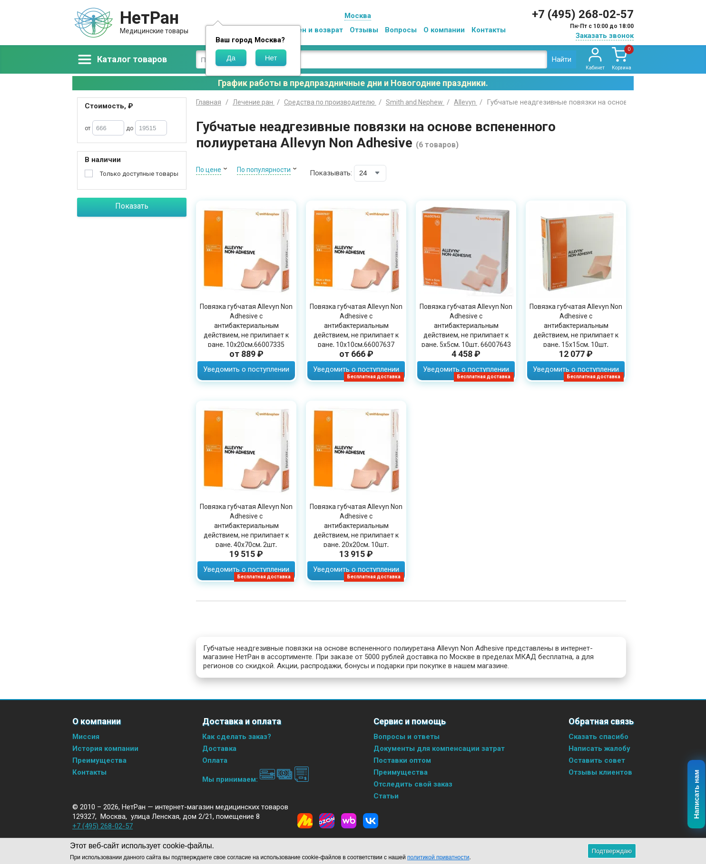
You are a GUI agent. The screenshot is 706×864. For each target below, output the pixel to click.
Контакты (488, 30)
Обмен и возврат (313, 30)
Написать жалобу (599, 748)
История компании (105, 748)
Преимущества (99, 760)
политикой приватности (438, 857)
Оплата (214, 760)
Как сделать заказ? (236, 736)
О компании (444, 30)
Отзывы (364, 30)
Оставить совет (597, 760)
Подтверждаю (612, 850)
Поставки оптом (402, 760)
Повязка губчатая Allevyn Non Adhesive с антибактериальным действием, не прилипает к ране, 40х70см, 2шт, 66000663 (246, 530)
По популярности (264, 169)
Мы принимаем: (255, 779)
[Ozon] (326, 820)
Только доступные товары (139, 173)
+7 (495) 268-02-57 (583, 14)
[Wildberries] (348, 820)
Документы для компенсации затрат (439, 748)
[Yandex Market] (305, 820)
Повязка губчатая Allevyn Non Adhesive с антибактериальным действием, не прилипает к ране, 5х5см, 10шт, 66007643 (466, 325)
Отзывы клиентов (600, 772)
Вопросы (401, 30)
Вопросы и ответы (406, 736)
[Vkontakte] (370, 820)
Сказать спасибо (598, 736)
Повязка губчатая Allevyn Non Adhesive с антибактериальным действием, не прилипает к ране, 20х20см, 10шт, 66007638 (356, 530)
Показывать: (331, 173)
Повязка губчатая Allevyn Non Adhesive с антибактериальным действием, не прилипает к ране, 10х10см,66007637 (356, 325)
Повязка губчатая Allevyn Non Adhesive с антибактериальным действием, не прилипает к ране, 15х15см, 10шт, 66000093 (576, 330)
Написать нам (697, 794)
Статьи (386, 796)
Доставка (219, 748)
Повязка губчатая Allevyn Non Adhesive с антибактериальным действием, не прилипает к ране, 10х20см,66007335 (246, 325)
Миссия (85, 736)
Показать (131, 206)
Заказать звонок (605, 35)
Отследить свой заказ (412, 784)
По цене (208, 169)
